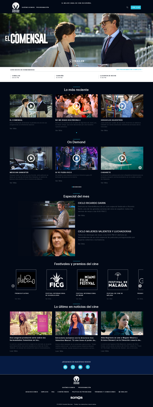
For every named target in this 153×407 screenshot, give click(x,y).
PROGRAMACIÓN (42, 7)
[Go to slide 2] (76, 65)
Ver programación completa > (129, 69)
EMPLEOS (44, 392)
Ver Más (13, 129)
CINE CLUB (136, 7)
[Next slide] (140, 114)
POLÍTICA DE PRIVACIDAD (82, 392)
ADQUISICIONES (32, 392)
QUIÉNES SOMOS (28, 7)
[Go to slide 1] (75, 65)
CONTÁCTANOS (63, 392)
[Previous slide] (13, 114)
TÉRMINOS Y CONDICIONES (105, 392)
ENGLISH (123, 392)
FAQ (53, 392)
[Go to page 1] (76, 132)
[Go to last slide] (13, 167)
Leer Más (14, 351)
